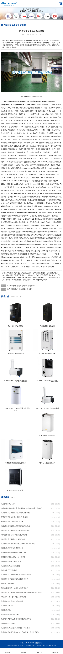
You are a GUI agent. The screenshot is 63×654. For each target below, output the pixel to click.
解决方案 (24, 651)
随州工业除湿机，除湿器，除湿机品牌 (14, 588)
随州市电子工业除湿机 (9, 570)
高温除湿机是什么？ (8, 504)
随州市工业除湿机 (7, 583)
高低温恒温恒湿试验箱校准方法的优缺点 (15, 526)
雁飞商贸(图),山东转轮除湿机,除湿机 (14, 535)
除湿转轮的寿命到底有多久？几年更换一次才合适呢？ (20, 632)
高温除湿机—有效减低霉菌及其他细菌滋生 (16, 575)
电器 (21, 111)
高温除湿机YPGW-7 (8, 606)
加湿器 (43, 200)
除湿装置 (54, 162)
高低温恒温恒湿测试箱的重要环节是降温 (15, 628)
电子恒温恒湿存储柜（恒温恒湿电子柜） (21, 286)
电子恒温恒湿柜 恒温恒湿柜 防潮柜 (19, 289)
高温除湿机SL (6, 610)
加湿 (51, 158)
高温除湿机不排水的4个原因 (11, 561)
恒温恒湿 (50, 101)
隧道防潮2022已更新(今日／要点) (13, 557)
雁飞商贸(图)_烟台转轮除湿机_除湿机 (14, 517)
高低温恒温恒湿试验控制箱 (10, 566)
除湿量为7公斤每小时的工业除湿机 (13, 597)
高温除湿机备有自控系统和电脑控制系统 (15, 513)
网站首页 (8, 651)
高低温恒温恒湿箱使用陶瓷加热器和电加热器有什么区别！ (21, 592)
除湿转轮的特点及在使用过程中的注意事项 (16, 619)
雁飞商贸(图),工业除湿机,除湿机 (12, 521)
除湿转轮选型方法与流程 (10, 614)
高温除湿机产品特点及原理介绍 (12, 548)
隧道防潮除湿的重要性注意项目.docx (14, 552)
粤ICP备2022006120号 (49, 646)
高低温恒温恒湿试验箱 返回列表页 (13, 539)
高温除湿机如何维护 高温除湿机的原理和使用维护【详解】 (22, 508)
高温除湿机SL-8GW (8, 623)
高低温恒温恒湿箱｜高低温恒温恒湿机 (14, 579)
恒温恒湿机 (11, 101)
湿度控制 (42, 213)
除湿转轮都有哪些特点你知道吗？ (13, 601)
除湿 (55, 158)
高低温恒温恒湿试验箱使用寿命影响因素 (15, 530)
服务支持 (39, 651)
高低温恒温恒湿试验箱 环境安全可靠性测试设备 (18, 544)
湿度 (31, 162)
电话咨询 (55, 651)
